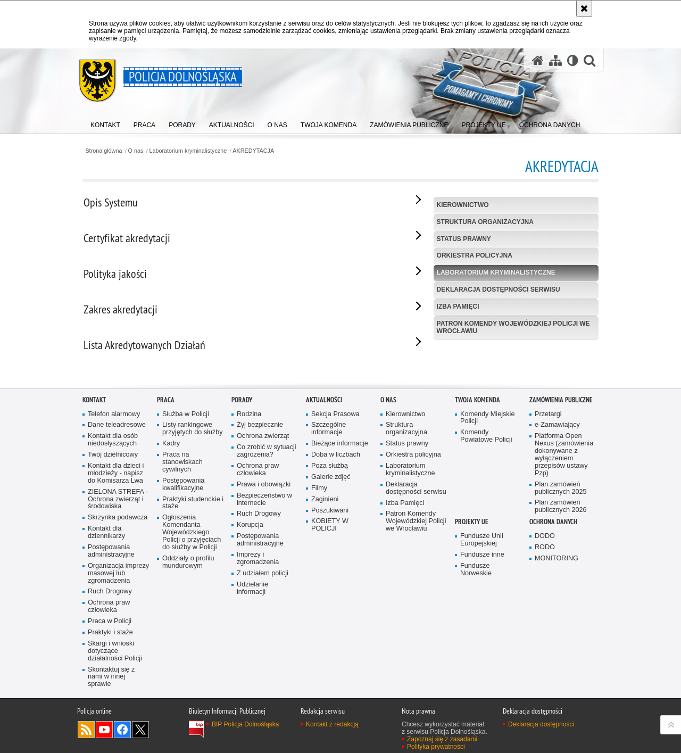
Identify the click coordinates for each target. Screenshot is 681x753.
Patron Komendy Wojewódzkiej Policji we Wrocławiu (513, 327)
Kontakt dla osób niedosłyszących (113, 566)
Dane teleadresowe (117, 551)
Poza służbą (329, 592)
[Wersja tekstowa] (572, 60)
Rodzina (249, 539)
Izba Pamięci (458, 306)
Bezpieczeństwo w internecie (264, 625)
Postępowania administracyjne (111, 677)
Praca (166, 525)
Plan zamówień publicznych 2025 (561, 614)
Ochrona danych (553, 647)
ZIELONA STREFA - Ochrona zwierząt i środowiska (118, 625)
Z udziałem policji (262, 699)
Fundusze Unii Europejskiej (481, 666)
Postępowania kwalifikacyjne (183, 610)
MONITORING (556, 684)
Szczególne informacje (328, 555)
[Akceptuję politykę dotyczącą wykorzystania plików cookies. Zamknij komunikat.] (584, 8)
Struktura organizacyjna (485, 222)
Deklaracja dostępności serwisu (498, 289)
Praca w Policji (109, 747)
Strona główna (103, 151)
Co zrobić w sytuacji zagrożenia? (266, 577)
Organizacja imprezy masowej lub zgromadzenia (118, 699)
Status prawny (464, 239)
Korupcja (250, 651)
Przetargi (548, 539)
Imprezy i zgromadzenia (258, 684)
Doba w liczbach (335, 580)
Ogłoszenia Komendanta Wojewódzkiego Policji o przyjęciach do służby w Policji (191, 658)
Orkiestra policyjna (474, 255)
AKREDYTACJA (253, 151)
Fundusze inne (482, 680)
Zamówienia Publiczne (561, 525)
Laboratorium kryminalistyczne (188, 151)
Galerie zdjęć (331, 602)
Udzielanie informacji (252, 714)
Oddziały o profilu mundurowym (188, 688)
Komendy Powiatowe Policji (486, 562)
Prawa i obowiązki (263, 610)
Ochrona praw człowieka (109, 732)
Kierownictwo (463, 205)
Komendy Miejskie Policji (487, 543)
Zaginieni (324, 625)
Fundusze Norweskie (476, 695)
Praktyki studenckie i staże (192, 629)
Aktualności (324, 525)
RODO (545, 673)
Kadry (171, 569)
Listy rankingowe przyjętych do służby (192, 555)
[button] (589, 60)
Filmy (319, 613)
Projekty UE (471, 647)
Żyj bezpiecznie (260, 551)
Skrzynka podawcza (117, 643)
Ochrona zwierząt (263, 562)
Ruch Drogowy (110, 717)
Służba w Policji (185, 539)
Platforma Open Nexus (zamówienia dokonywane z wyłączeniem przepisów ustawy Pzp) (564, 580)
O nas (136, 151)
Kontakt (94, 525)
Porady (241, 525)
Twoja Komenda (477, 525)
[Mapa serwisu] (555, 60)
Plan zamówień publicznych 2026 (561, 632)
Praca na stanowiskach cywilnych (182, 588)
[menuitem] (105, 122)
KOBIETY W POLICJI (329, 651)
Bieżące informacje (339, 569)
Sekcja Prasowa (335, 539)
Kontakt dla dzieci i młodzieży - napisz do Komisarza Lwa (116, 599)
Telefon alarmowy (114, 539)
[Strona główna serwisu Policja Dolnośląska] (538, 60)
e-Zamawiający (557, 551)
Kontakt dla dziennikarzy (106, 658)
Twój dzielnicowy (113, 580)
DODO (545, 662)
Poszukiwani (329, 636)
